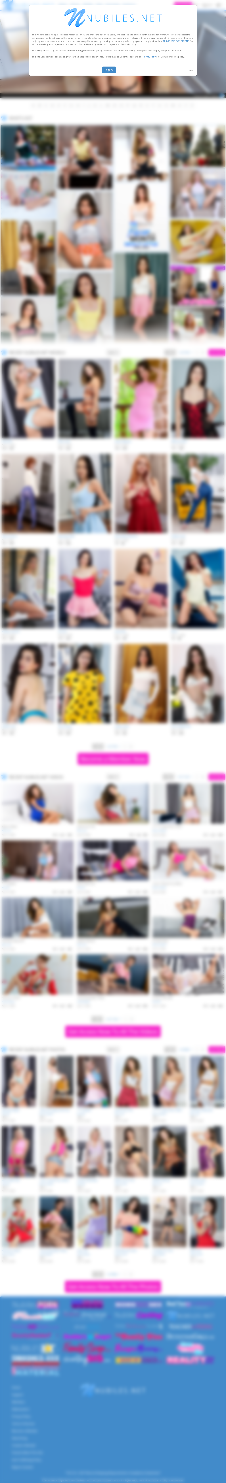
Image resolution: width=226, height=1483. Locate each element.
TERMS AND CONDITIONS (176, 41)
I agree (109, 70)
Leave (191, 70)
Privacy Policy (149, 56)
